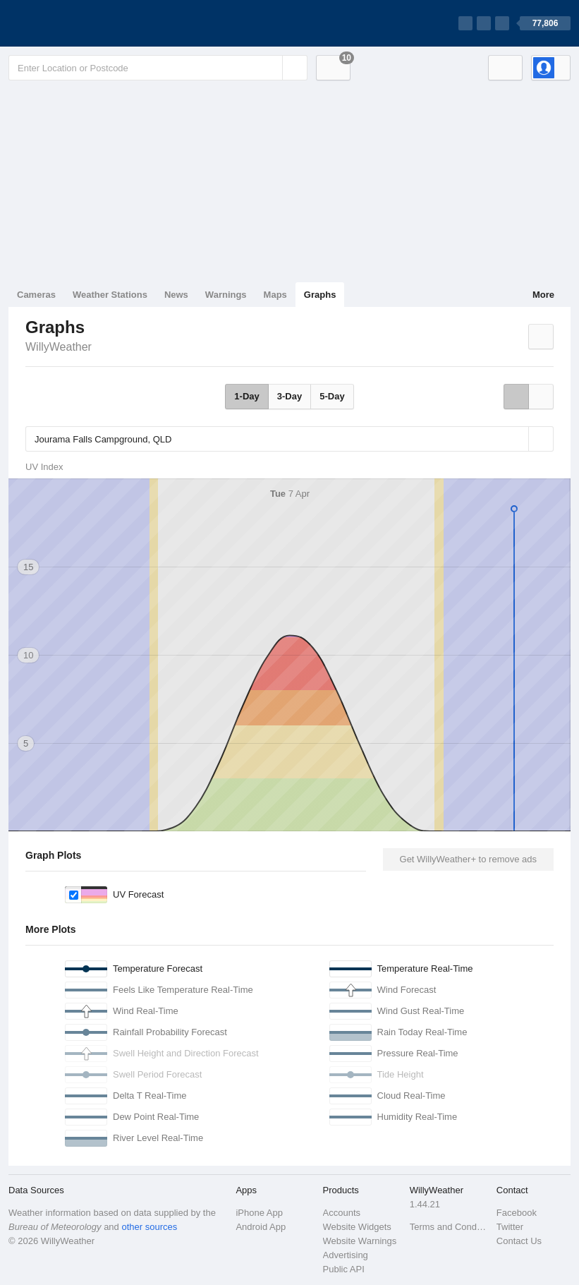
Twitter (509, 1226)
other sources (149, 1226)
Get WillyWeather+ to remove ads (468, 859)
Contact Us (519, 1241)
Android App (261, 1226)
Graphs (320, 294)
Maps (275, 294)
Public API (344, 1269)
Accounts (341, 1212)
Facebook (516, 1212)
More (543, 294)
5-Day (331, 396)
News (176, 294)
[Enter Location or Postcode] (157, 67)
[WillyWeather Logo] (74, 23)
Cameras (36, 294)
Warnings (226, 294)
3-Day (289, 396)
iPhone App (259, 1212)
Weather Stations (110, 294)
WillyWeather (58, 347)
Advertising (345, 1255)
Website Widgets (357, 1226)
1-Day (246, 396)
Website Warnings (360, 1241)
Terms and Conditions (449, 1226)
